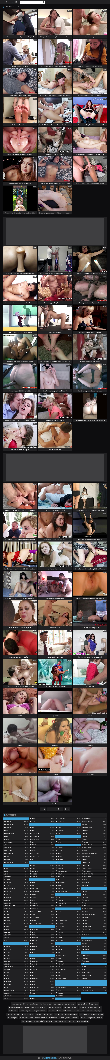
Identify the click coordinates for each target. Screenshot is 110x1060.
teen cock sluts (84, 1014)
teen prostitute (93, 1004)
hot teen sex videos (41, 1018)
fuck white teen (82, 1004)
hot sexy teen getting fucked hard (19, 1007)
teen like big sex (12, 1018)
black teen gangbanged (94, 1011)
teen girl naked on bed (39, 1011)
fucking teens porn (27, 1014)
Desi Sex (10, 2)
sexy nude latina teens (70, 1007)
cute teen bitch (47, 1014)
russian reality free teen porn (43, 1021)
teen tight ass (59, 1014)
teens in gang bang (82, 1021)
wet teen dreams (70, 1004)
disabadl (99, 1018)
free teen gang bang (71, 1014)
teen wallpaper (58, 1004)
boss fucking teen (25, 1011)
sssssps (38, 1014)
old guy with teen (32, 1004)
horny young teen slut (18, 1004)
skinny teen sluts (27, 1021)
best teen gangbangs (55, 1007)
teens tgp (72, 1021)
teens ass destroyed (60, 1021)
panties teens (13, 1011)
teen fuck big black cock (38, 1007)
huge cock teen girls (13, 1014)
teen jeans (75, 1018)
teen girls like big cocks (88, 1018)
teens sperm (53, 1018)
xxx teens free (67, 1011)
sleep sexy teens (64, 1018)
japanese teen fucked (26, 1018)
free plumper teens (45, 1004)
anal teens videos (79, 1011)
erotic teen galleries (55, 1011)
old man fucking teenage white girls (90, 1007)
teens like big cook (97, 1014)
